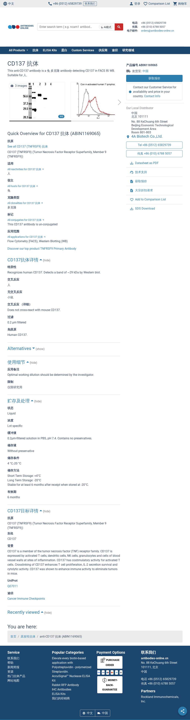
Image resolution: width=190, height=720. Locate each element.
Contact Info (152, 96)
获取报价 (154, 78)
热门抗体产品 (16, 676)
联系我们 (90, 3)
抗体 (35, 50)
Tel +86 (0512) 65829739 (154, 145)
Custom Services (83, 50)
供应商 (103, 50)
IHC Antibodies (61, 689)
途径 (115, 50)
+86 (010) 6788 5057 (161, 683)
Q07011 (12, 586)
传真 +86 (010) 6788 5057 (154, 153)
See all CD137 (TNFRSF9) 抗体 (27, 146)
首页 (13, 636)
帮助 (10, 662)
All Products (17, 50)
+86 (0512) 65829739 (65, 3)
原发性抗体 (28, 636)
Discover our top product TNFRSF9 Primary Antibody (41, 248)
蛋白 (64, 50)
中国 (145, 71)
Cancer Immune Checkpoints (26, 598)
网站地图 (13, 680)
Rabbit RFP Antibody (65, 685)
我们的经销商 (61, 698)
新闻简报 (13, 667)
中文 (8, 3)
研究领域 (128, 50)
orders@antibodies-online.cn (157, 30)
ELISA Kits (50, 50)
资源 (10, 671)
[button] (119, 102)
